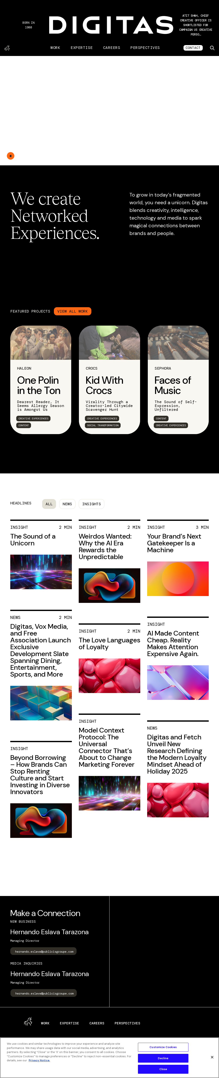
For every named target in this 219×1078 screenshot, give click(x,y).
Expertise (82, 47)
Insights (91, 504)
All (49, 504)
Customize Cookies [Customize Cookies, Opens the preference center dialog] (163, 1047)
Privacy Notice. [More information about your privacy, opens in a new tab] (39, 1060)
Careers (111, 47)
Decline (163, 1058)
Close (163, 1069)
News (67, 504)
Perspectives (145, 47)
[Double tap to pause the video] (10, 156)
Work (55, 47)
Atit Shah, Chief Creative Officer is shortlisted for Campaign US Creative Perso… (195, 25)
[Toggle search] (212, 47)
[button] (196, 25)
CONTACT (193, 48)
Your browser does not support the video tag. (109, 110)
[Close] (212, 1057)
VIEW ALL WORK (72, 311)
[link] (40, 380)
